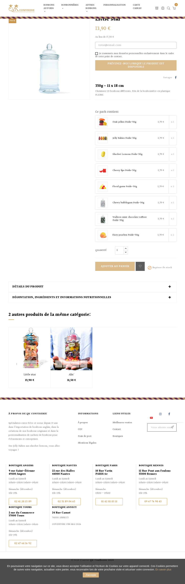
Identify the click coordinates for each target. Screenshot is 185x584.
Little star (30, 390)
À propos (83, 438)
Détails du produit (28, 302)
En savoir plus (163, 569)
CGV (80, 445)
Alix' (71, 390)
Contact (117, 445)
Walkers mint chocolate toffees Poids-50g (130, 234)
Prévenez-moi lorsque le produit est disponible (135, 80)
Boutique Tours (20, 523)
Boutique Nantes (64, 481)
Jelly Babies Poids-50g (124, 153)
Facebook (169, 429)
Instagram (161, 429)
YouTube (152, 433)
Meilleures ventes (122, 438)
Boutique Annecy (64, 523)
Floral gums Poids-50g (124, 201)
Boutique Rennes (151, 481)
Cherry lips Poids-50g (124, 185)
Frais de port (85, 451)
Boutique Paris (106, 481)
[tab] (92, 302)
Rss (151, 429)
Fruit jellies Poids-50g (124, 137)
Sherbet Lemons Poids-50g (127, 169)
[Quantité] (119, 265)
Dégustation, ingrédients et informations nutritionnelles (61, 312)
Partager (176, 93)
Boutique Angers (21, 481)
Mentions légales (87, 458)
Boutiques (118, 451)
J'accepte (90, 574)
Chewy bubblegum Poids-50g (128, 218)
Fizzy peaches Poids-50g (125, 250)
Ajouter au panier (115, 281)
